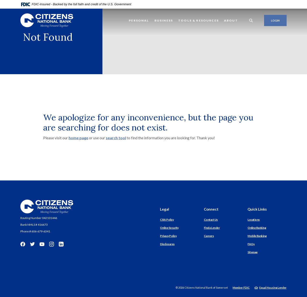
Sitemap (253, 252)
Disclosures (167, 244)
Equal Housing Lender (273, 287)
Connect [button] (211, 209)
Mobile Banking (257, 236)
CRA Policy (167, 219)
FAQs (251, 244)
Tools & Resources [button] (198, 20)
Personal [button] (139, 20)
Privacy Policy (168, 236)
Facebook (22, 244)
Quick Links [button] (257, 209)
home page (78, 137)
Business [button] (163, 20)
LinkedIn (61, 244)
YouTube (42, 244)
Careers (209, 236)
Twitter (32, 244)
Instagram (51, 244)
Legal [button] (164, 209)
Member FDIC (241, 287)
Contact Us (211, 219)
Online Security (169, 228)
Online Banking (257, 228)
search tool (116, 137)
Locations (254, 219)
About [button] (231, 20)
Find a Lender (212, 228)
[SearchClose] (251, 20)
